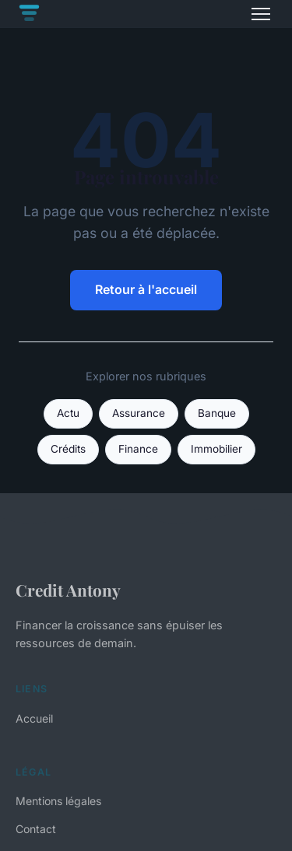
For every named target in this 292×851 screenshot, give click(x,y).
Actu (68, 413)
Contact (36, 828)
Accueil (34, 718)
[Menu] (260, 14)
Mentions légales (58, 800)
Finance (138, 449)
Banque (217, 413)
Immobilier (216, 449)
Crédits (68, 449)
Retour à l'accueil (146, 289)
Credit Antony (68, 590)
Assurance (138, 413)
